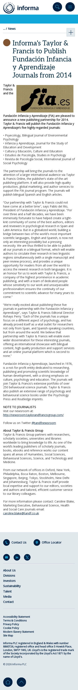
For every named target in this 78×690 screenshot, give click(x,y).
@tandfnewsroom (44, 423)
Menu (70, 8)
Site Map (8, 635)
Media (7, 597)
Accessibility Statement (16, 617)
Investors (9, 581)
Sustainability (12, 586)
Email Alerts (7, 558)
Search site (57, 8)
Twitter (28, 558)
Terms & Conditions (15, 620)
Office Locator (51, 542)
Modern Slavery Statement (18, 632)
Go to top (21, 682)
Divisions (9, 576)
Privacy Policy (11, 624)
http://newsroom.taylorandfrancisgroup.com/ (33, 415)
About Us (9, 570)
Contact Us (18, 542)
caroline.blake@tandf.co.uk (21, 513)
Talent (7, 591)
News (12, 29)
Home (7, 682)
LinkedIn (18, 558)
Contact (8, 602)
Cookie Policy (11, 628)
